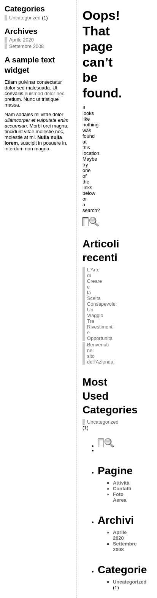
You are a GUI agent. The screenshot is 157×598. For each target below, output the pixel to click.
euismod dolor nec (45, 93)
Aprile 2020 (21, 40)
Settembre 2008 (26, 46)
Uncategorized (25, 18)
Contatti (122, 488)
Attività (121, 483)
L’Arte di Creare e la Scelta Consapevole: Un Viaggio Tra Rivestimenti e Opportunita (102, 304)
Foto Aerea (120, 497)
